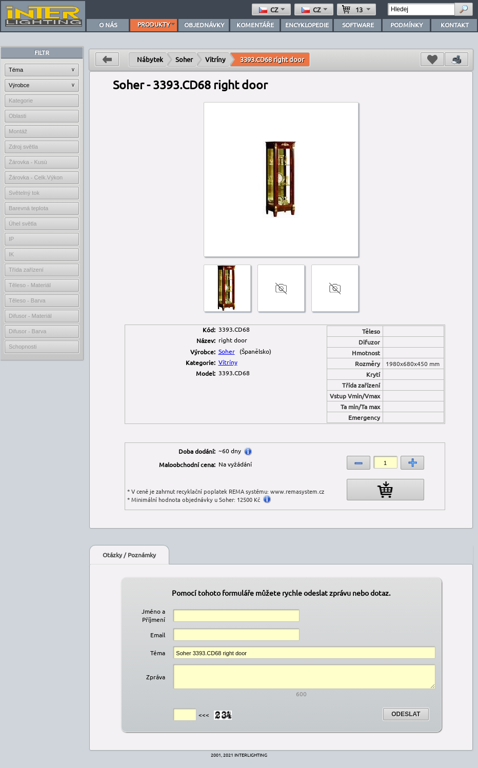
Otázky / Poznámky (129, 555)
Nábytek (150, 59)
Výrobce (19, 85)
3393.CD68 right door (272, 59)
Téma (16, 70)
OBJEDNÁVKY (204, 25)
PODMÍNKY (406, 25)
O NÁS (108, 25)
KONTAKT (455, 25)
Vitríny (215, 59)
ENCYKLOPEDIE (307, 25)
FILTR (41, 52)
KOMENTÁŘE (255, 25)
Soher (184, 59)
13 (357, 9)
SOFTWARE (358, 25)
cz (273, 9)
